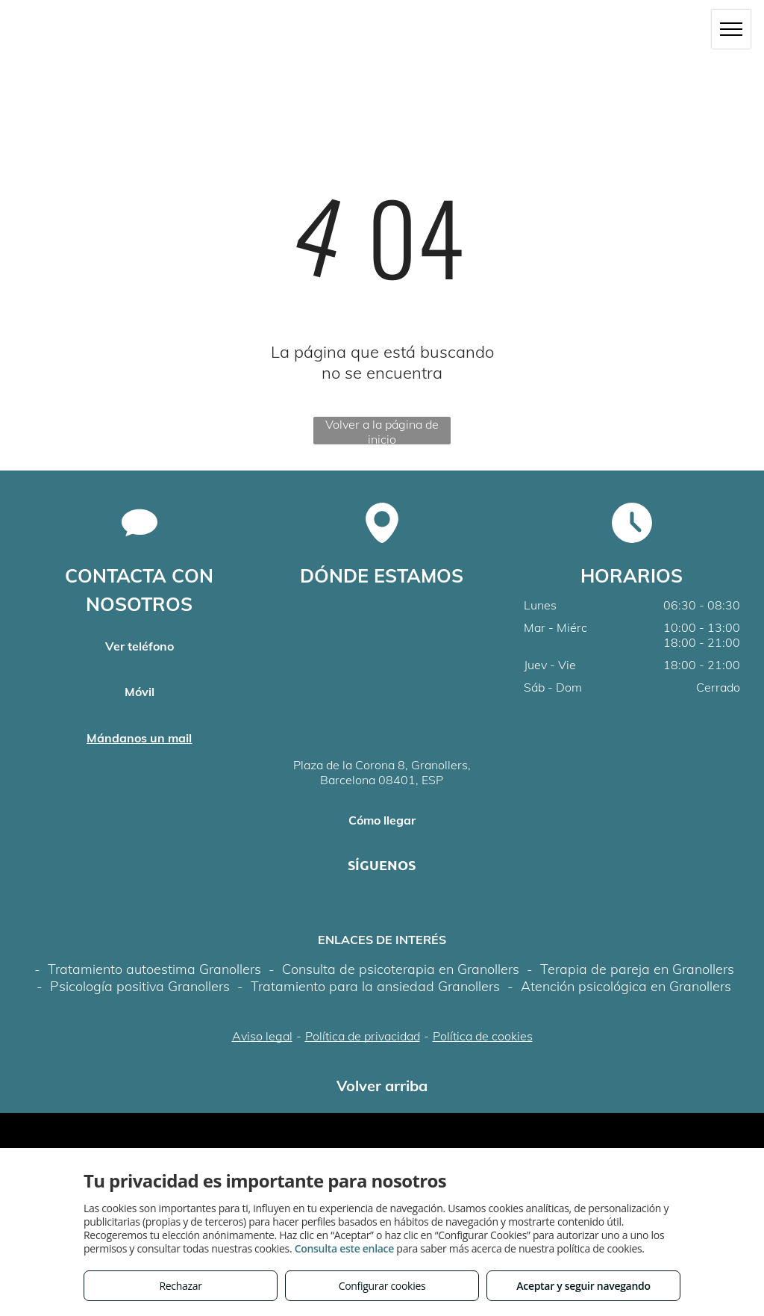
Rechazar (180, 1286)
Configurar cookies (382, 1286)
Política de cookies (483, 1035)
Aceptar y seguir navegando (583, 1286)
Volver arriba (382, 1085)
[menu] (731, 29)
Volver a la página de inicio (382, 430)
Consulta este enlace (344, 1248)
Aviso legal (262, 1035)
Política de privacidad (362, 1035)
